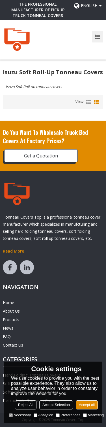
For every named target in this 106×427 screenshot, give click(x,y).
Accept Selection (56, 405)
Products (11, 319)
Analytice (43, 415)
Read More (13, 251)
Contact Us (13, 345)
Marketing (93, 415)
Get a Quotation (41, 156)
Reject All (25, 405)
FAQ (7, 336)
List (88, 102)
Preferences (68, 415)
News (8, 328)
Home (8, 302)
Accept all (87, 405)
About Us (11, 311)
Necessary (20, 415)
